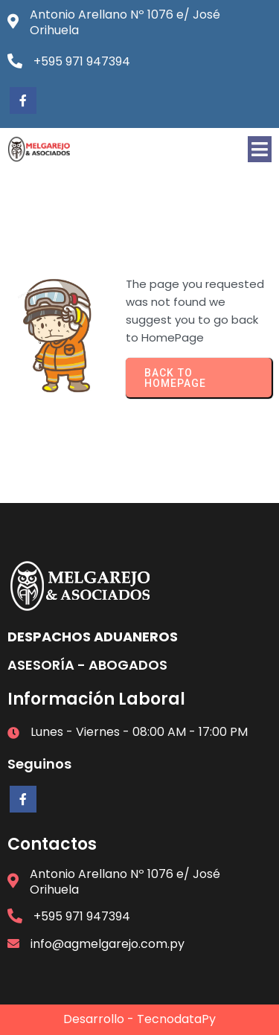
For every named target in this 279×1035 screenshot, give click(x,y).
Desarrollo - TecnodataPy (139, 1019)
